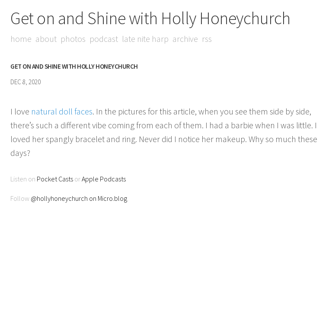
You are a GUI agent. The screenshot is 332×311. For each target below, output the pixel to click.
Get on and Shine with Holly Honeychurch (150, 18)
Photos (73, 38)
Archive (185, 38)
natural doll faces (62, 111)
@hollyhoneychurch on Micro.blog (79, 198)
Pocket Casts (55, 179)
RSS (207, 38)
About (46, 38)
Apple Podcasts (104, 179)
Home (21, 38)
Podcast (103, 38)
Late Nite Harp (145, 38)
